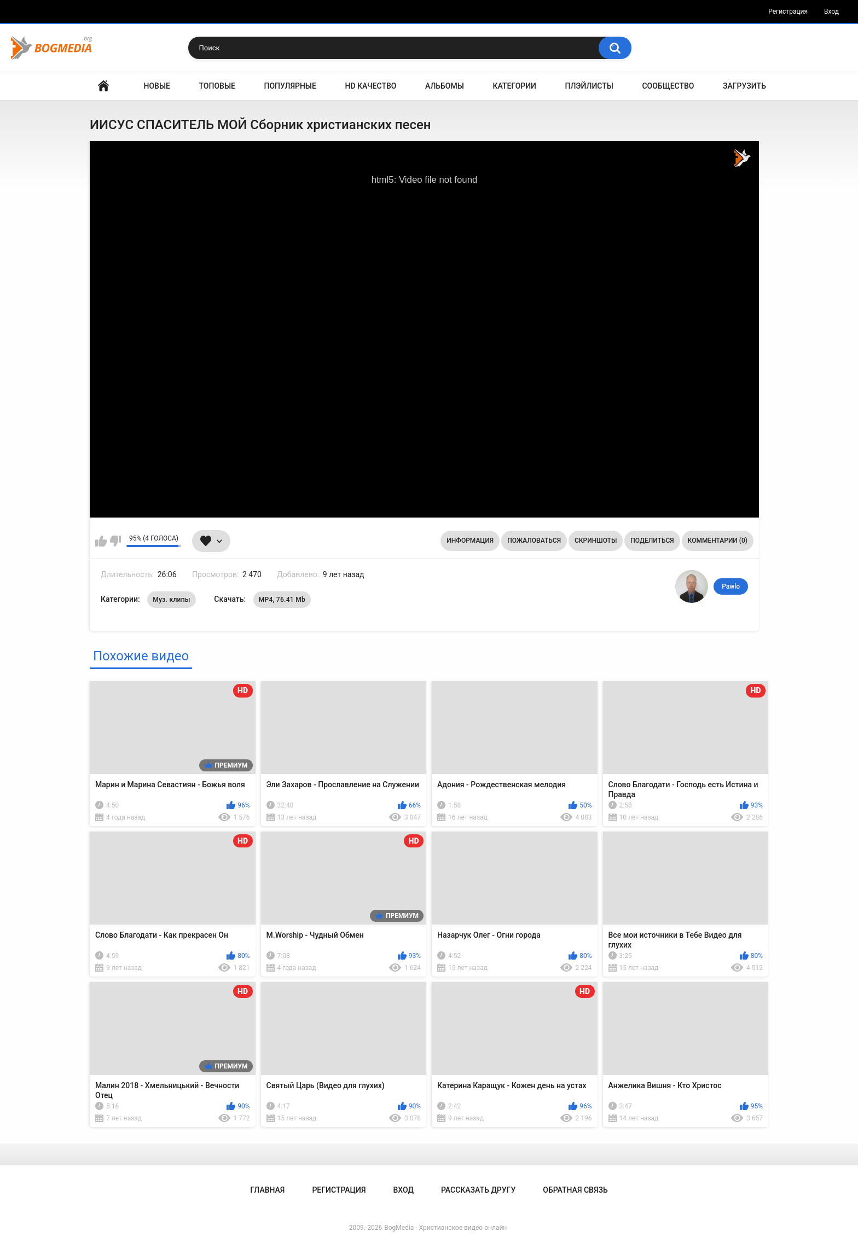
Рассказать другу (478, 1190)
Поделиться (652, 540)
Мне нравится (101, 541)
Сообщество (668, 86)
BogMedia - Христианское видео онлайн (445, 1227)
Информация (470, 540)
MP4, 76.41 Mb (282, 599)
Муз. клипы (171, 599)
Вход (831, 11)
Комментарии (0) (717, 540)
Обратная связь (575, 1190)
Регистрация (788, 11)
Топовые (217, 86)
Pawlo (731, 586)
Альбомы (444, 86)
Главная (103, 86)
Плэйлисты (589, 86)
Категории (514, 86)
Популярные (290, 86)
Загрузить (744, 86)
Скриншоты (596, 540)
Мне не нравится (115, 541)
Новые (157, 86)
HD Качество (370, 86)
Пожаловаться (534, 540)
